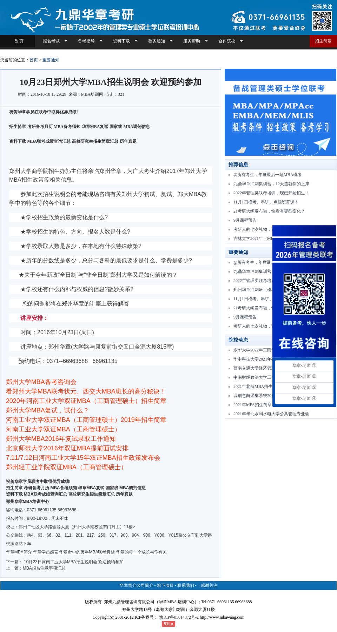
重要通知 (50, 60)
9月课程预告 (245, 220)
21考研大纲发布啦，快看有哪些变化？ (269, 211)
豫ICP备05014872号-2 (179, 617)
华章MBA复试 (95, 126)
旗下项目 (165, 585)
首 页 (18, 41)
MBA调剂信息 (137, 126)
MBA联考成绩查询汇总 (49, 141)
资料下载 (121, 41)
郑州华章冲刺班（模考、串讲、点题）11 (271, 289)
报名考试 (51, 41)
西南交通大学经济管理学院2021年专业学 (271, 368)
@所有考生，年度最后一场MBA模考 (267, 174)
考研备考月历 (40, 126)
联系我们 (185, 585)
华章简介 (128, 585)
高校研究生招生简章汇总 (95, 141)
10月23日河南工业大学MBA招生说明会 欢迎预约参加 (74, 561)
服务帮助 (191, 41)
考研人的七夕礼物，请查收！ (260, 229)
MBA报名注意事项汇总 (44, 568)
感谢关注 (209, 585)
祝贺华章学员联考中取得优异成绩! (38, 481)
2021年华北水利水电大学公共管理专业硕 (271, 413)
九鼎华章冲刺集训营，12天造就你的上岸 (271, 183)
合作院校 (226, 41)
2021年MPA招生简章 (252, 404)
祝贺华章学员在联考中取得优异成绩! (43, 111)
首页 (33, 60)
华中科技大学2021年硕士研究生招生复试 (271, 359)
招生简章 (323, 41)
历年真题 (128, 141)
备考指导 (86, 41)
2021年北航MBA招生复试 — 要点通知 (268, 386)
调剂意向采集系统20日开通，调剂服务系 (271, 395)
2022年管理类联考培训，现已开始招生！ (271, 192)
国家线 (116, 126)
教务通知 (156, 41)
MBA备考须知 (67, 126)
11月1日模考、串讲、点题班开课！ (266, 202)
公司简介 (145, 585)
